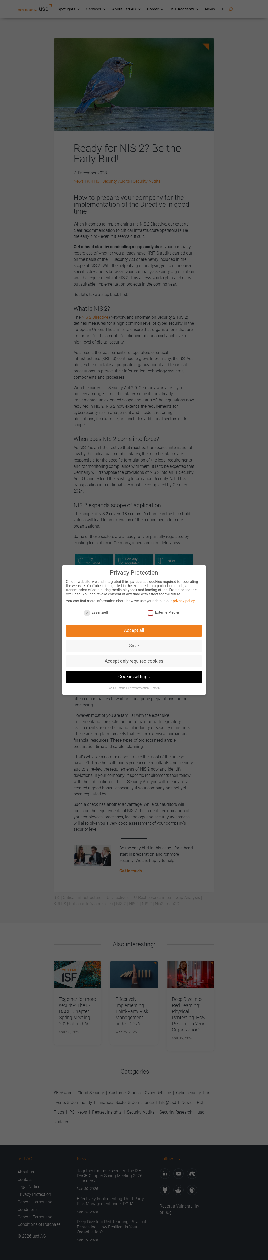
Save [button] (134, 642)
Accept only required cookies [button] (134, 657)
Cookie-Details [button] (117, 684)
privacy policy (184, 597)
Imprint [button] (156, 684)
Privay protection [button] (138, 684)
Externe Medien (164, 609)
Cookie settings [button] (134, 673)
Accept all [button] (134, 626)
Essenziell (96, 609)
